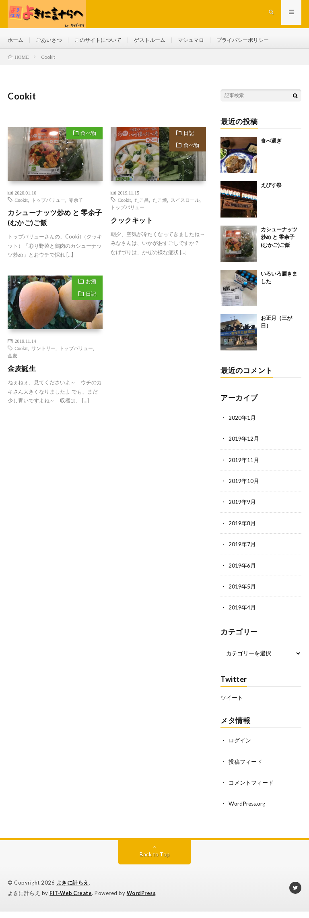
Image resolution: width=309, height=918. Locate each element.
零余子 (76, 203)
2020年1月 (242, 421)
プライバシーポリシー (256, 40)
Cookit (21, 203)
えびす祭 (271, 189)
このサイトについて (103, 40)
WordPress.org (248, 805)
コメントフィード (251, 784)
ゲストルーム (158, 40)
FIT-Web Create (71, 894)
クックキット (133, 224)
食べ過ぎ (271, 144)
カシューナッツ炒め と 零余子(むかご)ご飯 (54, 222)
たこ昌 (141, 203)
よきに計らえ (72, 884)
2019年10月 (244, 484)
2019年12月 (244, 442)
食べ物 (87, 138)
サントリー (43, 353)
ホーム (16, 40)
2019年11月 (244, 463)
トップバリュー (48, 203)
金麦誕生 (22, 373)
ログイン (240, 742)
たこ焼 (159, 203)
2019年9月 (242, 505)
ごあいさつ (51, 40)
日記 (187, 138)
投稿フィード (245, 763)
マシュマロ (201, 40)
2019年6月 (242, 568)
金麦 (12, 360)
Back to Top (155, 855)
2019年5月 (242, 589)
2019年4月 (242, 610)
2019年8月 (242, 526)
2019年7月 (242, 547)
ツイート (231, 699)
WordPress (143, 894)
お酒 (89, 287)
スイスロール (185, 203)
